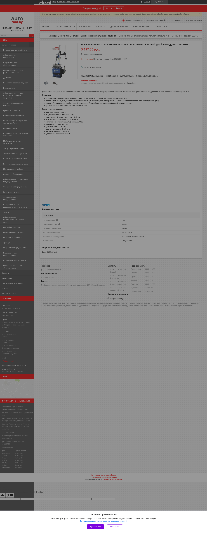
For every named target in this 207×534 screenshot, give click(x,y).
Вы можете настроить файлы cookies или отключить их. (102, 521)
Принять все (95, 527)
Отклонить (114, 527)
